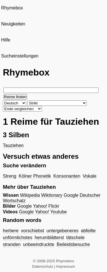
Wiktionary (51, 195)
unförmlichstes (17, 237)
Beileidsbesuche (73, 244)
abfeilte (88, 230)
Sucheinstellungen (20, 55)
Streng (9, 176)
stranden (12, 244)
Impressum (65, 266)
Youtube (58, 211)
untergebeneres (62, 230)
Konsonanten (66, 176)
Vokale (89, 176)
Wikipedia (30, 195)
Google (71, 195)
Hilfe (5, 39)
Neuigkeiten (13, 23)
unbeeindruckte (38, 244)
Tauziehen (13, 145)
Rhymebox (12, 7)
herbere (11, 230)
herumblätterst (49, 237)
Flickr (54, 206)
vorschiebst (32, 230)
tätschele (75, 237)
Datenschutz (42, 266)
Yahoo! (40, 206)
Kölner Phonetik (35, 176)
